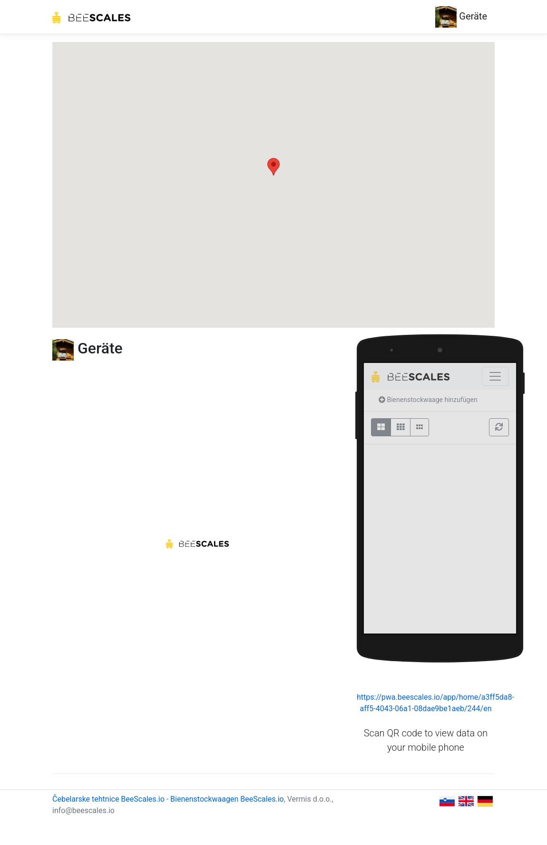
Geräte (461, 17)
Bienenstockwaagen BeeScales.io (227, 799)
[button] (273, 176)
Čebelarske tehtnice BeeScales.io (108, 799)
